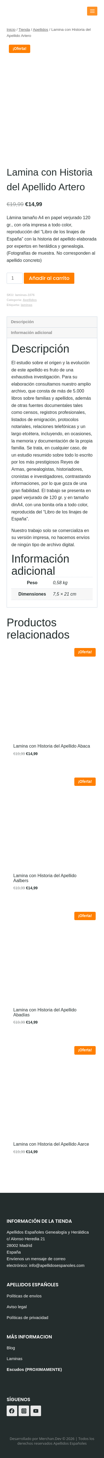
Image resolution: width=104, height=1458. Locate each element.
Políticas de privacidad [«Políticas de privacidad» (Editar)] (27, 1317)
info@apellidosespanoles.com (57, 1265)
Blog (11, 1347)
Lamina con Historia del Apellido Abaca (51, 762)
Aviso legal (17, 1306)
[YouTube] (36, 1411)
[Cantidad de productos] (15, 294)
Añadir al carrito (49, 294)
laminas (26, 321)
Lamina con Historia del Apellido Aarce (51, 1160)
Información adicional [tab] (31, 349)
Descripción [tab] (22, 338)
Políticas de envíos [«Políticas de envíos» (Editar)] (24, 1296)
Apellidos (30, 316)
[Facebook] (12, 1411)
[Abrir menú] (92, 11)
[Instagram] (24, 1411)
